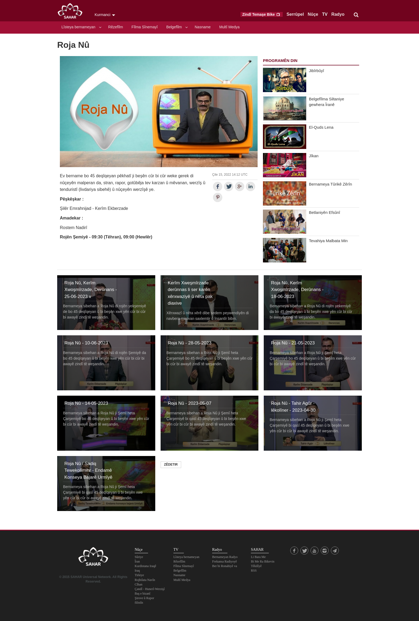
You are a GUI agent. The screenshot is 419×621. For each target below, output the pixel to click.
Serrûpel (295, 14)
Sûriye (139, 557)
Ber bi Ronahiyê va (224, 566)
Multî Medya (229, 27)
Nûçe (313, 14)
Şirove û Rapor (144, 598)
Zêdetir (171, 464)
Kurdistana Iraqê (145, 566)
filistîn (139, 602)
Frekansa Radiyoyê (224, 561)
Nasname (203, 27)
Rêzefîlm (115, 27)
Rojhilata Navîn (145, 580)
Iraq (137, 570)
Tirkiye (139, 575)
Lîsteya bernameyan (78, 27)
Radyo (337, 14)
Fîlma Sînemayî (144, 27)
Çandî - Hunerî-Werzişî (150, 589)
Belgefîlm (174, 27)
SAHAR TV (93, 558)
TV (324, 14)
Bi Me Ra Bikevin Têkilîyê (262, 564)
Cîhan (138, 584)
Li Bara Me (258, 557)
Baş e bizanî (142, 593)
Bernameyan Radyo (225, 557)
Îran (137, 561)
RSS (254, 570)
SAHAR (72, 12)
